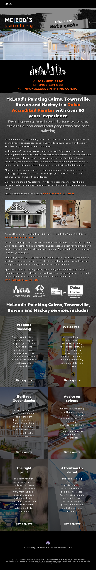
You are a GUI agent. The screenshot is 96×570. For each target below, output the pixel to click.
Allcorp (63, 547)
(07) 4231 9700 (48, 81)
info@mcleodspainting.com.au (48, 88)
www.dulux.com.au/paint (20, 237)
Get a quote (24, 380)
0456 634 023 (48, 85)
